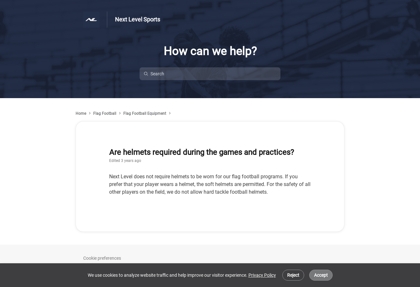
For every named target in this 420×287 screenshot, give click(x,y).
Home (81, 113)
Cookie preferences (102, 258)
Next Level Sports (137, 19)
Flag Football (104, 113)
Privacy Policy (262, 275)
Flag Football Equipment (144, 113)
